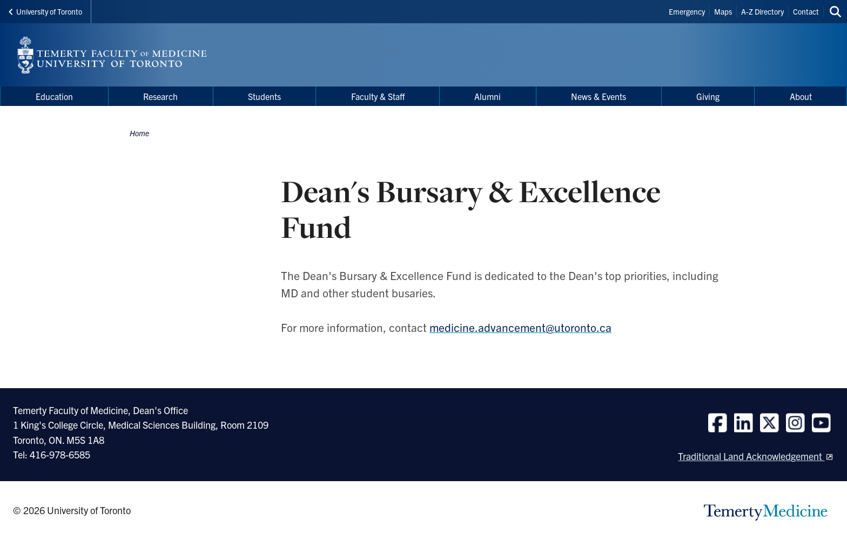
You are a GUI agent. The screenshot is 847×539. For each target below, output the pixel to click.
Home (139, 133)
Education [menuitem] (54, 96)
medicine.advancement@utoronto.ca (520, 327)
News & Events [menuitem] (598, 96)
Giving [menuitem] (708, 96)
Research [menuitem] (160, 96)
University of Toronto (45, 11)
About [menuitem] (801, 96)
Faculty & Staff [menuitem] (378, 96)
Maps (723, 11)
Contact (806, 11)
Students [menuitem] (264, 96)
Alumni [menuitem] (487, 96)
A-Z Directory (762, 11)
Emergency (687, 11)
